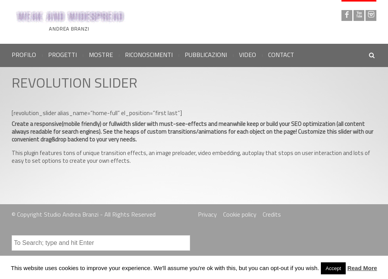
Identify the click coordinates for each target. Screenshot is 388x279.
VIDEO (247, 54)
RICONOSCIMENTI (149, 54)
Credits (272, 214)
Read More (362, 268)
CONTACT (281, 54)
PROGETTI (62, 54)
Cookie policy (239, 214)
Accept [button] (333, 268)
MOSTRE (101, 54)
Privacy (207, 214)
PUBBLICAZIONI (206, 54)
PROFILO (24, 54)
